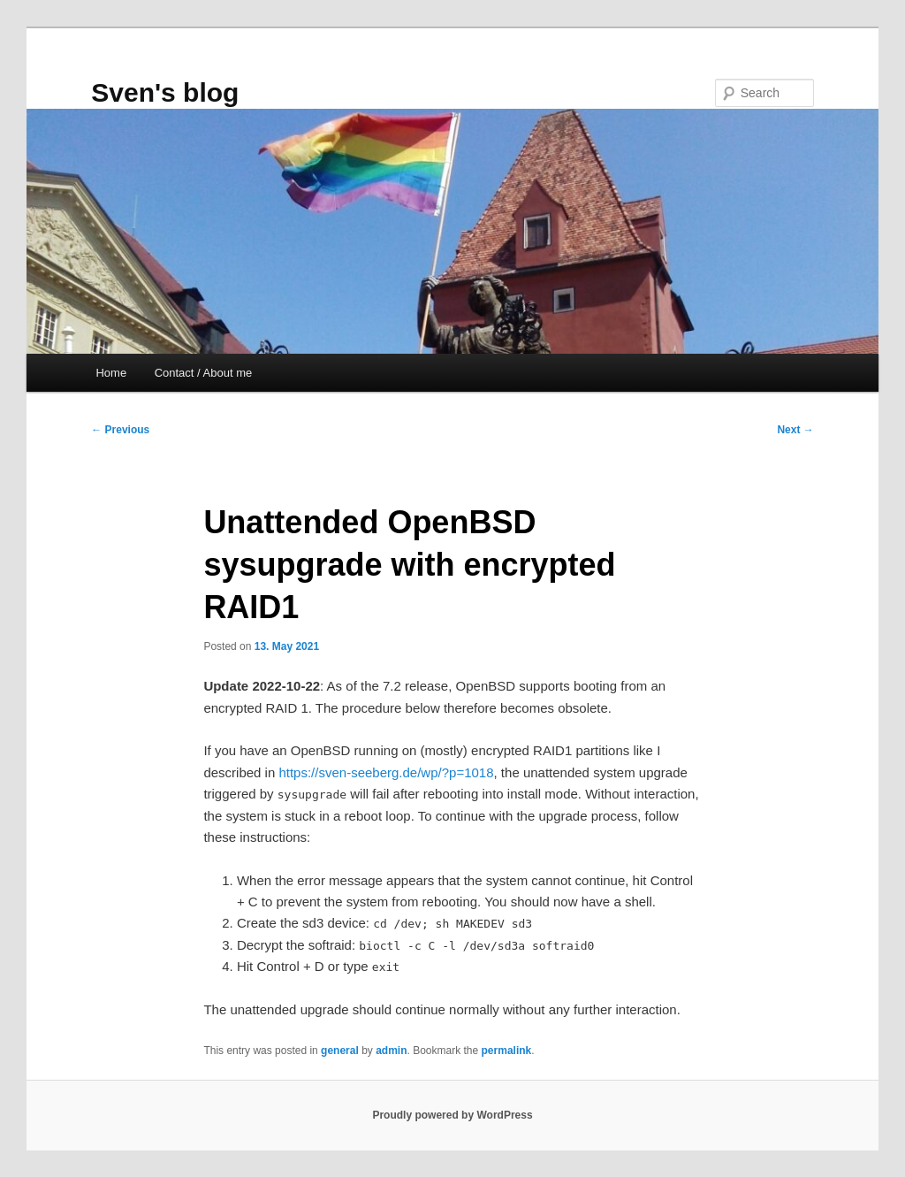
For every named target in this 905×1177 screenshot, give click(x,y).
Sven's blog (165, 92)
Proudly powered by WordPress (452, 1115)
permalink (507, 1050)
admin (391, 1050)
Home (110, 372)
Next (795, 430)
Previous (120, 430)
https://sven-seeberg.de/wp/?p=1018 (385, 772)
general (340, 1050)
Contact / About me (204, 372)
